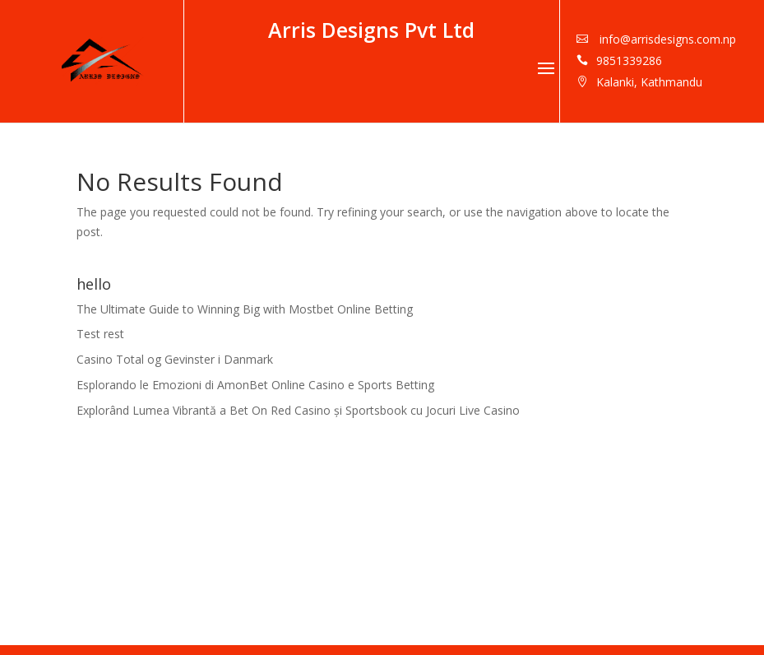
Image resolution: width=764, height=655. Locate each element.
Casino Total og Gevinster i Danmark (174, 359)
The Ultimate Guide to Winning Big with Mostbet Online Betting (244, 309)
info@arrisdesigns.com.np (666, 39)
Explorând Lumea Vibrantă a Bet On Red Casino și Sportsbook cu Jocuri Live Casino (298, 410)
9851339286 (629, 60)
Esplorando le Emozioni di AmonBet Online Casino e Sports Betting (255, 385)
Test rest (100, 333)
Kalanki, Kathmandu (649, 82)
